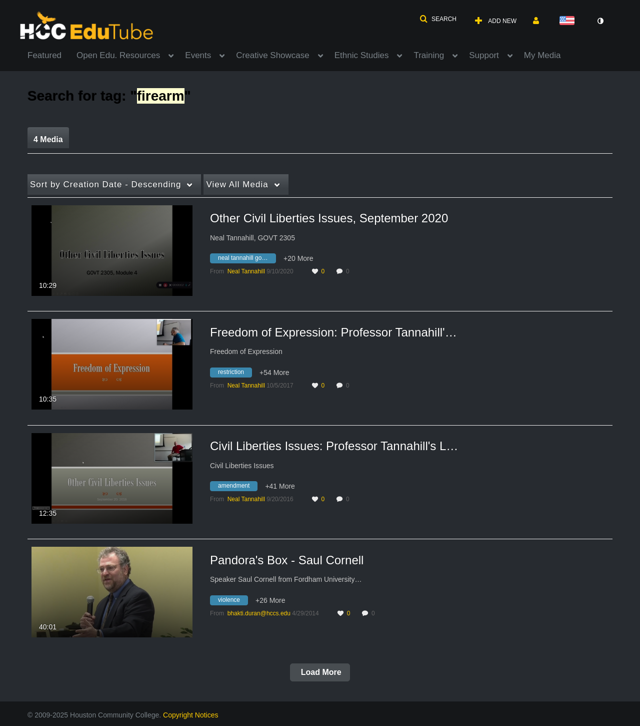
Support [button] (484, 55)
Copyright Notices (190, 715)
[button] (438, 19)
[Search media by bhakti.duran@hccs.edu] (259, 613)
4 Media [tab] (48, 139)
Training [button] (429, 55)
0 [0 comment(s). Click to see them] (349, 271)
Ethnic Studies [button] (361, 55)
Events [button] (198, 55)
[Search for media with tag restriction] (235, 374)
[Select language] (569, 21)
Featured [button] (45, 55)
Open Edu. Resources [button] (118, 55)
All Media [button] (237, 184)
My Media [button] (542, 55)
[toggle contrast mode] (600, 21)
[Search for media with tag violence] (233, 601)
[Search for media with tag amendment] (237, 488)
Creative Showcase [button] (272, 55)
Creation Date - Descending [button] (105, 184)
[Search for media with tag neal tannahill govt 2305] (247, 260)
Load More (319, 672)
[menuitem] (52, 55)
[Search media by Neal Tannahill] (246, 271)
